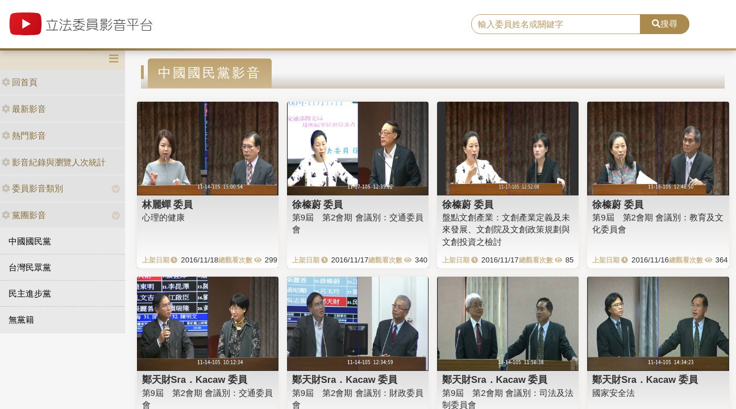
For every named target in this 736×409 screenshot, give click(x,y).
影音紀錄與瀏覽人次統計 (54, 162)
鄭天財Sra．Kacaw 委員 (194, 379)
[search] (556, 24)
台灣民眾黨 (30, 267)
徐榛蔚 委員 (317, 204)
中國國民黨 (30, 241)
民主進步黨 (30, 293)
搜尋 (664, 23)
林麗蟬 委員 (167, 204)
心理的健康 (163, 217)
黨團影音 (24, 215)
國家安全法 (613, 393)
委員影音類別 (32, 188)
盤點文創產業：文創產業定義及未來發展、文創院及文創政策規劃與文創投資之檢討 (506, 229)
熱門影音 (24, 135)
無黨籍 (21, 319)
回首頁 (20, 82)
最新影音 (24, 109)
